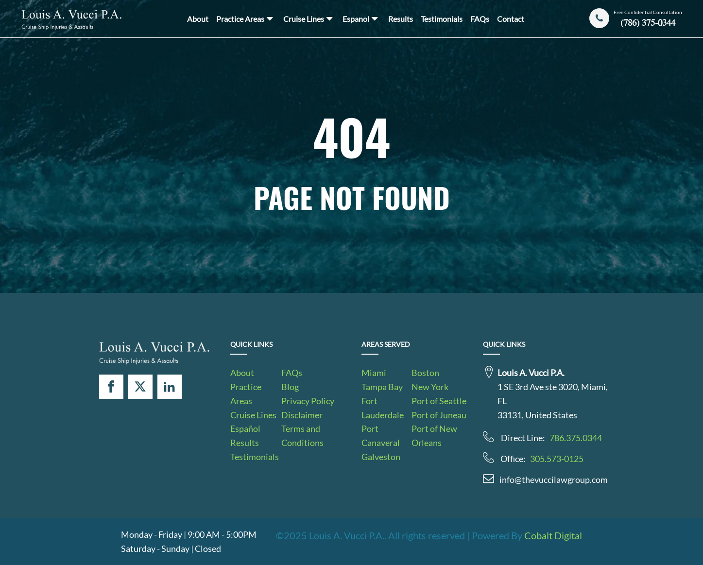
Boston (425, 372)
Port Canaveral (380, 435)
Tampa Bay (382, 386)
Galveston (380, 456)
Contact (510, 18)
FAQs (479, 18)
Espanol (361, 18)
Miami (373, 372)
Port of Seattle (439, 400)
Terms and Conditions (302, 435)
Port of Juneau (439, 415)
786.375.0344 (575, 437)
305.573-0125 (556, 458)
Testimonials (442, 18)
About (197, 18)
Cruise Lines (309, 18)
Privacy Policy (307, 400)
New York (430, 386)
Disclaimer (302, 415)
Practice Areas (245, 18)
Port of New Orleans (434, 435)
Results (400, 18)
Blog (290, 386)
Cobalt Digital (553, 535)
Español (245, 428)
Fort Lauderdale (382, 407)
